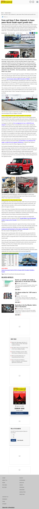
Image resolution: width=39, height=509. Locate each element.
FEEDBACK (4, 499)
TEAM (3, 501)
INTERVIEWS (22, 480)
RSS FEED (4, 487)
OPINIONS (22, 487)
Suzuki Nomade (21, 274)
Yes (14, 434)
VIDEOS (21, 485)
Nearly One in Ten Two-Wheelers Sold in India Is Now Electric (25, 306)
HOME (3, 478)
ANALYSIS (22, 482)
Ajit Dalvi (18, 283)
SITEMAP (4, 503)
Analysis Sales (8, 12)
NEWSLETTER (23, 492)
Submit (13, 440)
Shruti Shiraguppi (19, 308)
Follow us (5, 16)
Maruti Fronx (7, 274)
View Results (20, 440)
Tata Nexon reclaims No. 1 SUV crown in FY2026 (26, 293)
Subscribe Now (19, 413)
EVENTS (21, 478)
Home (2, 12)
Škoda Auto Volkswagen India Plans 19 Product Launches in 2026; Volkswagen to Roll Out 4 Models (19, 344)
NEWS (3, 482)
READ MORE (18, 289)
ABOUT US (4, 480)
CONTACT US (5, 496)
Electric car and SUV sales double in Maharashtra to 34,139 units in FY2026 (25, 280)
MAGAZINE (22, 489)
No (13, 437)
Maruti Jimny (14, 274)
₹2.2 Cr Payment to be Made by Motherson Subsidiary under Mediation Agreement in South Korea (19, 361)
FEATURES (4, 485)
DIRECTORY (22, 494)
